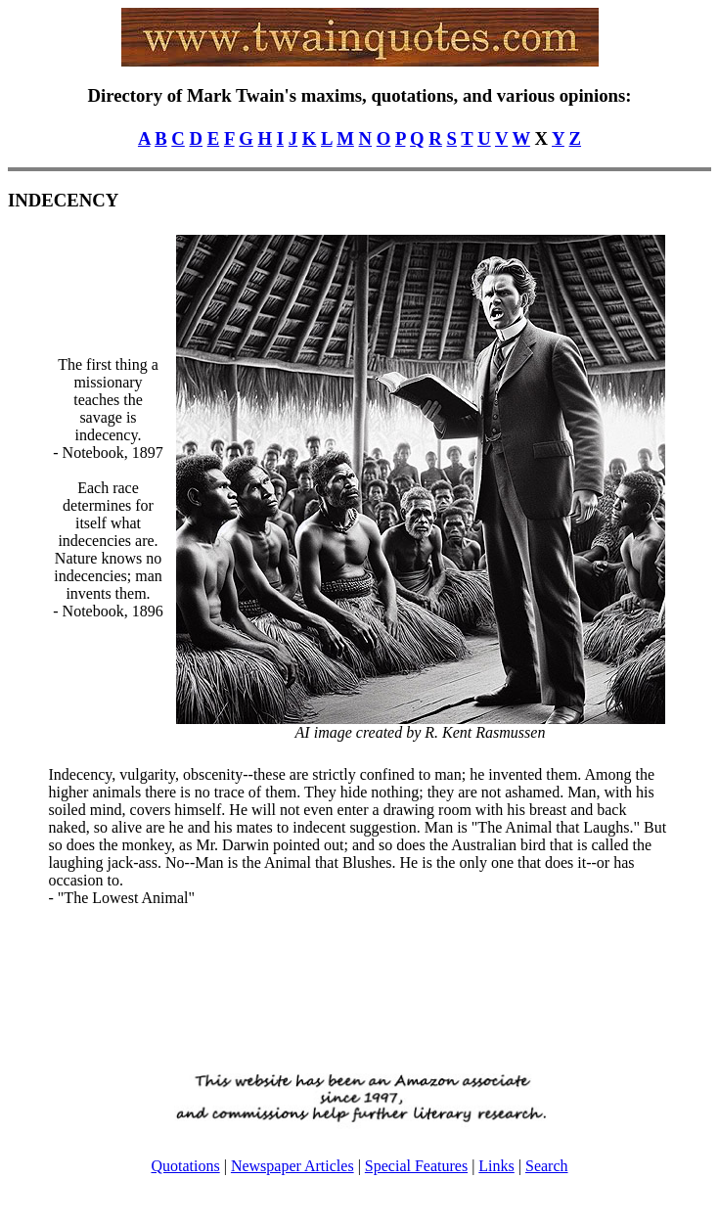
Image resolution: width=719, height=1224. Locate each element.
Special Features (416, 1165)
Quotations (185, 1165)
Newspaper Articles (292, 1165)
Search (546, 1165)
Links (496, 1165)
